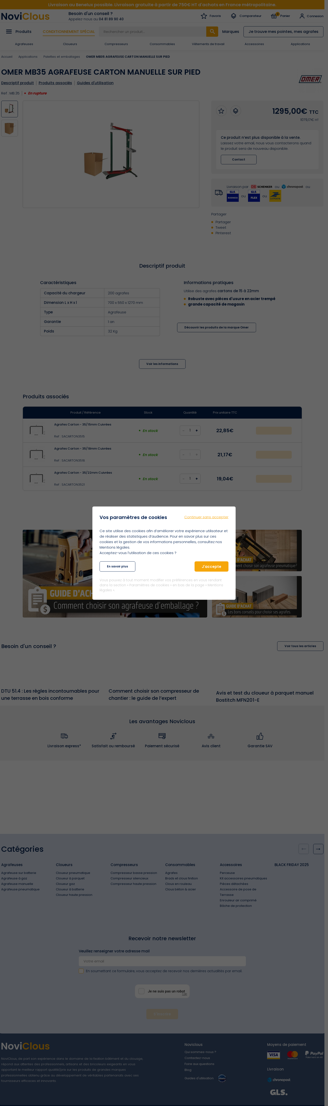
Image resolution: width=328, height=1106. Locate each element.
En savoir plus (117, 566)
